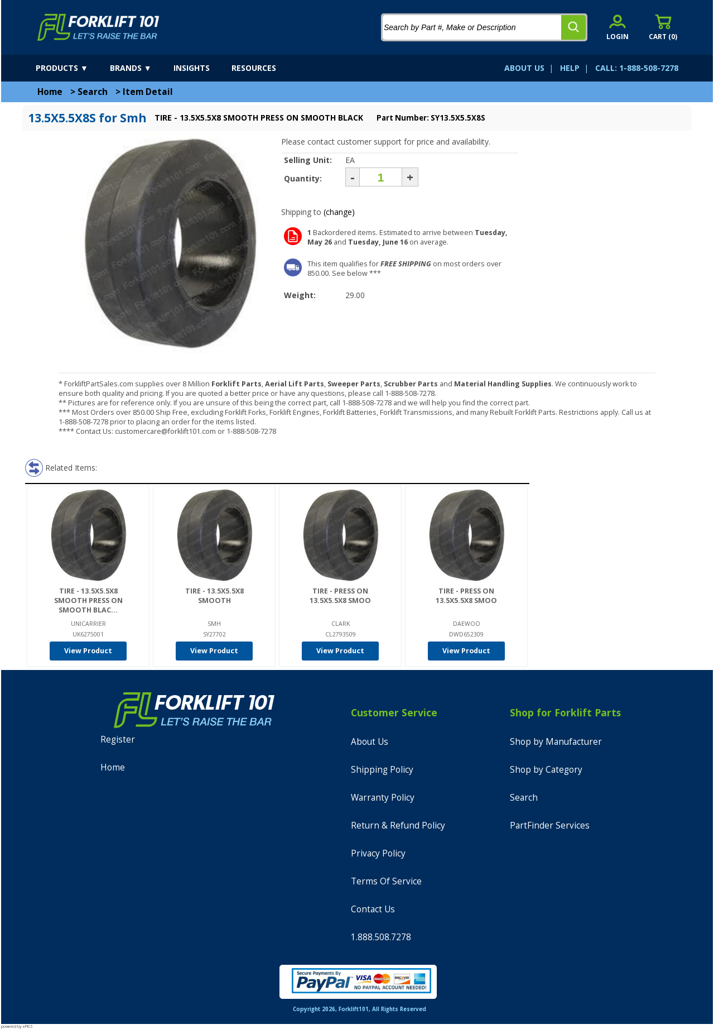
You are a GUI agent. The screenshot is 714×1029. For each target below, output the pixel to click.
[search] (573, 27)
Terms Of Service (386, 881)
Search (93, 92)
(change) (339, 212)
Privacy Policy (378, 853)
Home (49, 92)
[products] (72, 68)
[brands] (140, 68)
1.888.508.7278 (381, 937)
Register (117, 739)
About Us (369, 742)
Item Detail (148, 92)
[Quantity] (381, 176)
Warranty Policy (382, 797)
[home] (98, 27)
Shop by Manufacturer (556, 742)
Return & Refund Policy (398, 825)
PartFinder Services (550, 825)
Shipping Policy (382, 770)
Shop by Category (546, 770)
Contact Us (373, 909)
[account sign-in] (617, 27)
